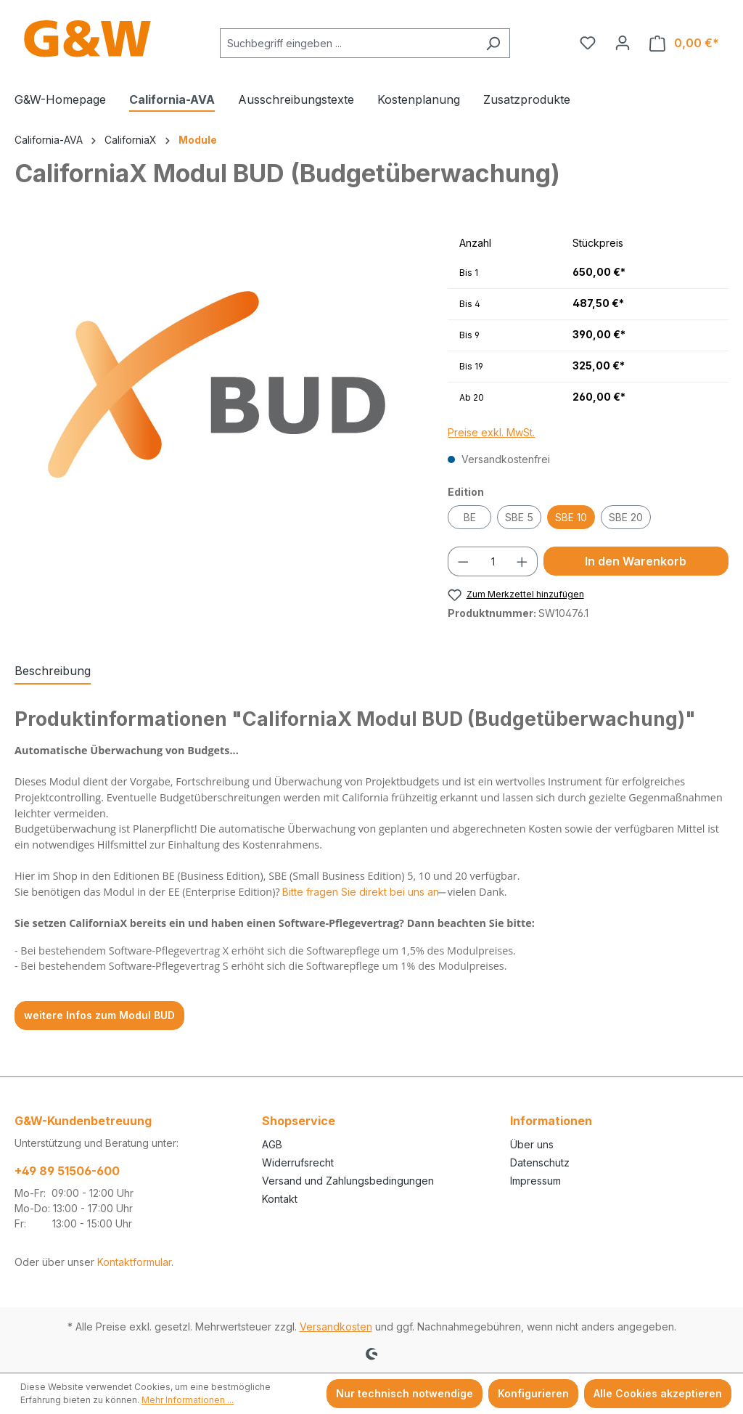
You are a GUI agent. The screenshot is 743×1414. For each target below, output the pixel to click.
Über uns (532, 1144)
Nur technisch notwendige (404, 1393)
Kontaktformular (134, 1262)
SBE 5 (519, 517)
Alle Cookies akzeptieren (658, 1393)
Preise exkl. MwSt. (491, 432)
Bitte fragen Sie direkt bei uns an (360, 892)
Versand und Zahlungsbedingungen (348, 1180)
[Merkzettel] (587, 42)
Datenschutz (540, 1162)
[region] (216, 385)
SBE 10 (571, 517)
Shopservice (298, 1120)
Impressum (535, 1180)
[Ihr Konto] (622, 42)
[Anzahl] (493, 561)
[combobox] (348, 43)
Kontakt (279, 1199)
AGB (272, 1144)
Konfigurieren (533, 1393)
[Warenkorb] (684, 43)
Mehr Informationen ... (187, 1399)
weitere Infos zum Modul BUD (99, 1015)
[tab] (53, 671)
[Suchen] (493, 43)
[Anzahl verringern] (463, 561)
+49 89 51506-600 (67, 1171)
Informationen (551, 1120)
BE (470, 517)
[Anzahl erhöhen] (522, 561)
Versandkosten (336, 1326)
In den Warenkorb (635, 561)
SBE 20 (626, 517)
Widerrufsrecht (298, 1162)
